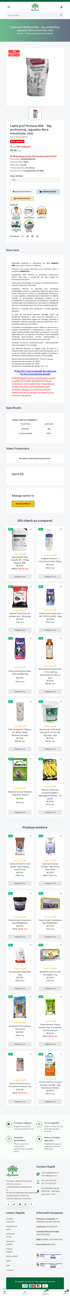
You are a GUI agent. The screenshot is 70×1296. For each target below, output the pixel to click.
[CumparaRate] (22, 198)
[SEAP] (48, 191)
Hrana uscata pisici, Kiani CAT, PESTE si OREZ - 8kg (50, 614)
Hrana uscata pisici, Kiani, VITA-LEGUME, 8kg (20, 672)
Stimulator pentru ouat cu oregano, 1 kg (50, 973)
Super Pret (14, 55)
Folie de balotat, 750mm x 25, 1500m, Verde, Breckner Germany (20, 732)
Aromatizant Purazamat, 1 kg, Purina (20, 1027)
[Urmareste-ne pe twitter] (14, 1204)
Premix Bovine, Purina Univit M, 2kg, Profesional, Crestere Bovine (50, 1027)
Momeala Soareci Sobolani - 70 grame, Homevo (20, 793)
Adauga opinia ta (23, 504)
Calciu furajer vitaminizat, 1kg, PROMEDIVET (50, 921)
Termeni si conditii (10, 1242)
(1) (25, 554)
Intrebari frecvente (10, 1220)
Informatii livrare (10, 1235)
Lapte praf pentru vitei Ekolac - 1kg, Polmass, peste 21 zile (20, 867)
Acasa (20, 33)
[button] (8, 7)
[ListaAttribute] (35, 180)
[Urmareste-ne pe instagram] (25, 1204)
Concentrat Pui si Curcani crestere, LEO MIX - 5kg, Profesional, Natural (50, 1085)
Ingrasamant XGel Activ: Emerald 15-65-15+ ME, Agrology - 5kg (50, 732)
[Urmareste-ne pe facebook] (8, 1204)
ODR (8, 1266)
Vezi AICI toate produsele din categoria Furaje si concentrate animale (35, 372)
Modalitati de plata (11, 1227)
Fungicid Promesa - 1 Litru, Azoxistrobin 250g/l (50, 560)
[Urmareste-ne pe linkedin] (20, 1204)
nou (10, 529)
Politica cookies (9, 1250)
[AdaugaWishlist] (22, 191)
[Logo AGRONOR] (35, 7)
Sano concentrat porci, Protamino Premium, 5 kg (20, 1085)
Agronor (31, 1282)
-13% (14, 51)
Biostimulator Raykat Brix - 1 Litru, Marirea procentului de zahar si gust (50, 673)
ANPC (8, 1261)
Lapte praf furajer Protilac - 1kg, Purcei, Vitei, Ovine (50, 867)
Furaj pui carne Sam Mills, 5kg (20, 973)
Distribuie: (14, 236)
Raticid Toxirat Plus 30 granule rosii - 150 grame (20, 614)
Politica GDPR (12, 1256)
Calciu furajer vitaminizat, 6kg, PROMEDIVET (19, 921)
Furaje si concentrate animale (39, 33)
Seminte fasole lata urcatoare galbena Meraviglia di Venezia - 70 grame (50, 794)
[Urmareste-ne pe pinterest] (31, 1204)
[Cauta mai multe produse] (61, 7)
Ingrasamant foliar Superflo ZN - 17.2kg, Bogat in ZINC (20, 560)
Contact (9, 1270)
